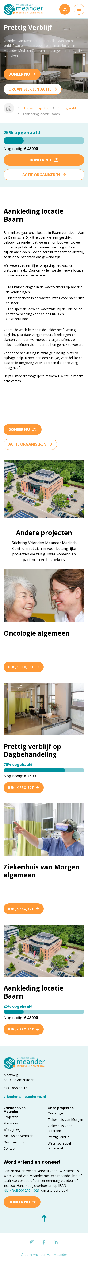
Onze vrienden (14, 1142)
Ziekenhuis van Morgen (65, 1119)
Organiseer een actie (29, 89)
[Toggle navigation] (79, 9)
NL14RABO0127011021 (22, 1190)
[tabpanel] (44, 59)
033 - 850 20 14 (15, 1088)
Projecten (11, 1117)
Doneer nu (19, 74)
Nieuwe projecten (35, 108)
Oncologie (55, 1113)
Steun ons (11, 1123)
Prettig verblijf (68, 108)
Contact (9, 1148)
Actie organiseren (41, 174)
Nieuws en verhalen (18, 1136)
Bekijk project (23, 667)
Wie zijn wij (12, 1129)
